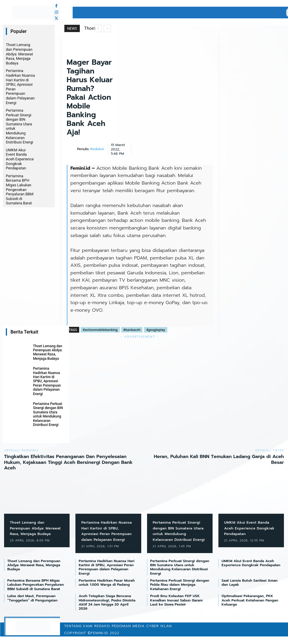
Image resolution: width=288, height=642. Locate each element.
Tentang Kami (78, 631)
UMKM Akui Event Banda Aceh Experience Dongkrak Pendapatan (20, 159)
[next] (107, 28)
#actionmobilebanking (100, 329)
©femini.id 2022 (103, 638)
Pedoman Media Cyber (135, 631)
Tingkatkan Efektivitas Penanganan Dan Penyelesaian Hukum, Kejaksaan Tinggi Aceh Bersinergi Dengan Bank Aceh (68, 462)
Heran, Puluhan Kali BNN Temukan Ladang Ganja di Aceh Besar (219, 459)
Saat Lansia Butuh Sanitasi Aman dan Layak (250, 588)
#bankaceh (132, 329)
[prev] (98, 28)
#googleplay (155, 329)
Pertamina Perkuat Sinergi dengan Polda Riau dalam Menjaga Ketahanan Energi (179, 590)
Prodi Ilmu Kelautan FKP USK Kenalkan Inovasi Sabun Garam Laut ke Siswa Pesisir (176, 606)
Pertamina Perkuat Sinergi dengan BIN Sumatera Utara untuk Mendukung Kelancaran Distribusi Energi (48, 414)
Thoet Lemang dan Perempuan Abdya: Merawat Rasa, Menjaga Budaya (19, 54)
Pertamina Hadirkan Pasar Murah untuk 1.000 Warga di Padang (107, 588)
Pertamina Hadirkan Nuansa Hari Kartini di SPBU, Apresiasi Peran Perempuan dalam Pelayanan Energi (47, 381)
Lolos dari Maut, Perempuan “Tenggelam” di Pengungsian (33, 603)
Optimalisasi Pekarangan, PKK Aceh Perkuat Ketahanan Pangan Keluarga (250, 606)
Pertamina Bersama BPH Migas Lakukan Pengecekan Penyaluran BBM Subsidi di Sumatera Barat (19, 190)
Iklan (166, 631)
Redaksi (97, 149)
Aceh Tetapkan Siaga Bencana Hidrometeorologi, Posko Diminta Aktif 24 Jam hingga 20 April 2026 (107, 608)
